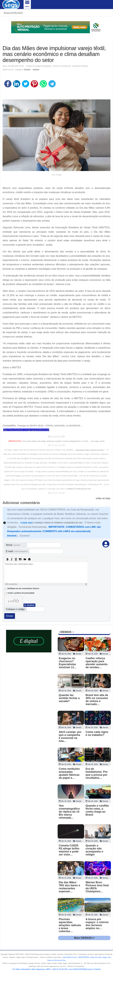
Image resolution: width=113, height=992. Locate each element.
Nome (13, 545)
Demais (27, 70)
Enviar (9, 616)
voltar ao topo (103, 498)
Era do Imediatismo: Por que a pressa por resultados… (97, 773)
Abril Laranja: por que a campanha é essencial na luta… (70, 736)
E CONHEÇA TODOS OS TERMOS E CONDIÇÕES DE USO (51, 523)
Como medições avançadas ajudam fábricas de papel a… (69, 773)
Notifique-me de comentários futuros (23, 588)
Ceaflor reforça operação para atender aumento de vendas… (97, 663)
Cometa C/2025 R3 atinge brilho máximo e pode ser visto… (69, 850)
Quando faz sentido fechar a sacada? (69, 698)
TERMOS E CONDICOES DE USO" (79, 489)
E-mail (17, 551)
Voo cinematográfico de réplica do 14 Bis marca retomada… (69, 811)
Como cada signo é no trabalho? (97, 733)
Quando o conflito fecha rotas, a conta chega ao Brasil (97, 810)
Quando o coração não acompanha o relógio (94, 850)
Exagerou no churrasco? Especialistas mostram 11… (68, 663)
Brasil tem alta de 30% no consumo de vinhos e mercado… (97, 700)
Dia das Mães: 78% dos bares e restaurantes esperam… (69, 887)
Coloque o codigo (15, 609)
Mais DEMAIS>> (84, 937)
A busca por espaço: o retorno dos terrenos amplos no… (97, 924)
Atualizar (30, 605)
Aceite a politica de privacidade (20, 593)
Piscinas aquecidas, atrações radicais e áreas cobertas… (70, 925)
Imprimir (36, 70)
